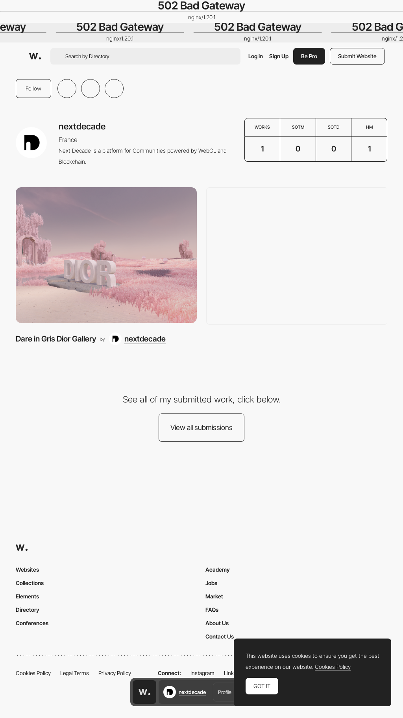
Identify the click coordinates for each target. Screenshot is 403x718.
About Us (217, 623)
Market (214, 596)
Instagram (202, 673)
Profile (224, 692)
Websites (27, 569)
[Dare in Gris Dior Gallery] (106, 255)
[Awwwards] (35, 56)
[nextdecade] (137, 338)
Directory (27, 609)
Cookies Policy (33, 673)
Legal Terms (74, 673)
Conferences (32, 623)
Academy (217, 569)
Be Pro (309, 56)
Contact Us (219, 636)
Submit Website (357, 56)
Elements (27, 596)
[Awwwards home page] (144, 692)
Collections (30, 583)
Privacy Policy (114, 673)
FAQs (211, 609)
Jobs (211, 583)
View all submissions (201, 427)
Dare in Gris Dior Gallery (56, 338)
